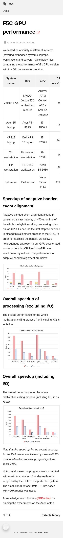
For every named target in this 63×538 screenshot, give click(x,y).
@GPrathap (43, 498)
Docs (6, 10)
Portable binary (50, 515)
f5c (11, 4)
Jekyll (33, 532)
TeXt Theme (43, 532)
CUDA (6, 515)
